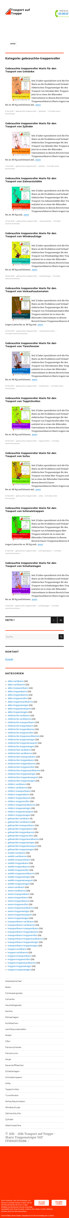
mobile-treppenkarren (19, 866)
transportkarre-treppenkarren (23, 932)
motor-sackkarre (16, 887)
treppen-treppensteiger (19, 966)
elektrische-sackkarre (19, 715)
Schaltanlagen (12, 1071)
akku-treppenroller (17, 698)
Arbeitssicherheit (13, 981)
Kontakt (9, 659)
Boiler (8, 987)
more (38, 105)
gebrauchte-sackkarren (19, 822)
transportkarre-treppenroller (22, 935)
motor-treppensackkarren (21, 908)
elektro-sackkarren (17, 787)
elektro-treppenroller (18, 801)
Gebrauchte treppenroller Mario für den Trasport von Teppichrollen (30, 400)
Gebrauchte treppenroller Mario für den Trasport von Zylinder (30, 125)
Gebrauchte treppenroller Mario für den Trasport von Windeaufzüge (30, 235)
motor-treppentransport (20, 914)
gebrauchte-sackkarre (19, 818)
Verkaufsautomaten (15, 1101)
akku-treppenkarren (18, 695)
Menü (13, 44)
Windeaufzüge (12, 1107)
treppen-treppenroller (19, 959)
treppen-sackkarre (17, 949)
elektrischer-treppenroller (21, 767)
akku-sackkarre (16, 681)
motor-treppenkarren (18, 901)
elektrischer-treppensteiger (22, 774)
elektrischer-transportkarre (22, 756)
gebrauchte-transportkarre (21, 825)
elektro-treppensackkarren (21, 805)
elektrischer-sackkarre (19, 750)
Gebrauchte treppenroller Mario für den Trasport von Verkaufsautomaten (30, 290)
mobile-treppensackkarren (21, 873)
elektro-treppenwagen (19, 815)
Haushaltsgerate (13, 1005)
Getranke (10, 999)
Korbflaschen (11, 1023)
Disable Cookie (59, 1197)
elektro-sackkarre (17, 784)
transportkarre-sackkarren (21, 925)
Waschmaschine (13, 1125)
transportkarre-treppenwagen (23, 945)
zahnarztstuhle (45, 221)
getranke (42, 111)
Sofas (7, 1083)
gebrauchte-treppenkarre (20, 829)
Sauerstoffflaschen (14, 1065)
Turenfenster (12, 1095)
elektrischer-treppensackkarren (24, 770)
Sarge (8, 1059)
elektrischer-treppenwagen (21, 780)
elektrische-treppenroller (21, 732)
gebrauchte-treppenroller (26, 111)
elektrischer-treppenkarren (21, 763)
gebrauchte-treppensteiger (21, 842)
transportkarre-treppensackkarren (25, 938)
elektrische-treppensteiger (21, 739)
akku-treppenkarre (17, 691)
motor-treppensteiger (18, 911)
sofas (41, 496)
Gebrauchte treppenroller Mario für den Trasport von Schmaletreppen (30, 510)
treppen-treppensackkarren (22, 963)
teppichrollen (44, 441)
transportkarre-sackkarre (21, 921)
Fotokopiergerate (14, 993)
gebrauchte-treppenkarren (21, 832)
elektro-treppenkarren (19, 798)
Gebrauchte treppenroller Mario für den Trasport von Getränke (30, 70)
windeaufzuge (45, 276)
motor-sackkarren (17, 890)
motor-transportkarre (18, 894)
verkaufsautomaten (47, 331)
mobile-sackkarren (17, 856)
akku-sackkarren (16, 684)
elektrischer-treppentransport (23, 777)
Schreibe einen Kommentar (16, 333)
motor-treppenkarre (18, 897)
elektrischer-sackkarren (20, 753)
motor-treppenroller (18, 904)
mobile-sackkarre (16, 853)
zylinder (42, 166)
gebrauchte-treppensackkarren (23, 839)
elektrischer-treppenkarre (21, 760)
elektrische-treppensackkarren (23, 736)
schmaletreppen (45, 551)
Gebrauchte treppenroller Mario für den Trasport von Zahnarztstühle (30, 180)
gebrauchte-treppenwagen (21, 849)
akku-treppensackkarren (20, 702)
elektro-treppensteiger (19, 808)
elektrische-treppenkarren (21, 729)
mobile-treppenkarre (18, 863)
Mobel (8, 1035)
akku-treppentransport (19, 708)
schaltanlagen (43, 606)
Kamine (9, 1011)
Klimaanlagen (12, 1017)
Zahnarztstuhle (13, 1113)
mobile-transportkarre (19, 859)
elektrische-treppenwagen (21, 746)
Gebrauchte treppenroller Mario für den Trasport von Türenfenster (30, 345)
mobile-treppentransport (20, 880)
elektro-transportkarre (19, 791)
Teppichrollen (12, 1089)
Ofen (7, 1041)
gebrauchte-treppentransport (22, 846)
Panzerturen (11, 1053)
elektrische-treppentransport (22, 743)
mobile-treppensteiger (19, 877)
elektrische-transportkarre (21, 722)
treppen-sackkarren (18, 952)
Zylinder (9, 1119)
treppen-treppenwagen (19, 969)
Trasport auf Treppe (20, 11)
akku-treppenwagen (18, 712)
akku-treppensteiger (18, 705)
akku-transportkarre (18, 688)
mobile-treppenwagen (19, 884)
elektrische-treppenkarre (20, 726)
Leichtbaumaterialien (15, 1029)
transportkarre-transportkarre (23, 928)
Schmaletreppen (13, 1077)
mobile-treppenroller (18, 870)
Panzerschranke (13, 1047)
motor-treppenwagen (18, 918)
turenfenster (44, 386)
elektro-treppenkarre (18, 794)
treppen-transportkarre (19, 956)
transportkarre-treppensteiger (23, 942)
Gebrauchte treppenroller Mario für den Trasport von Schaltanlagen (30, 565)
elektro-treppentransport (20, 811)
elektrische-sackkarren (19, 719)
